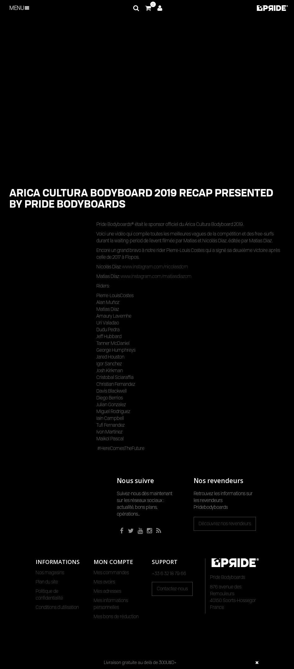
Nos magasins (50, 572)
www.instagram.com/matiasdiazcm (156, 276)
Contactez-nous (172, 589)
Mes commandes (111, 572)
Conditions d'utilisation (57, 607)
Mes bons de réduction (116, 616)
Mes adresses (107, 591)
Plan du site (47, 582)
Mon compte (113, 562)
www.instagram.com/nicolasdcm (155, 267)
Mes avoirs (104, 582)
